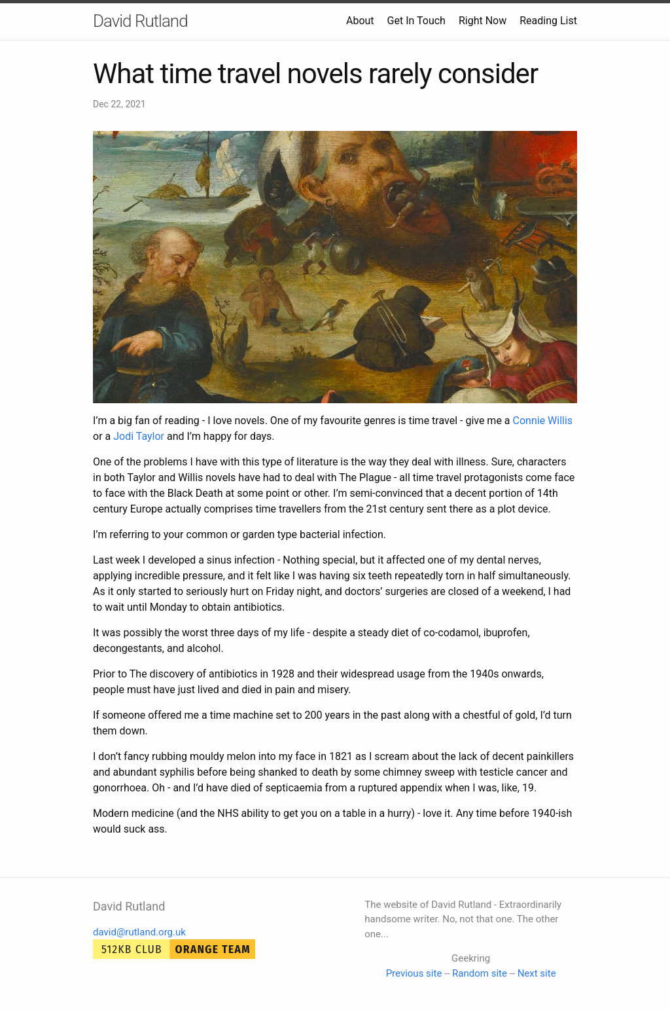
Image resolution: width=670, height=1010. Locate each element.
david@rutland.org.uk (139, 932)
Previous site (414, 973)
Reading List (548, 20)
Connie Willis (543, 420)
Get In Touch (416, 20)
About (360, 20)
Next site (537, 973)
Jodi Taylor (138, 436)
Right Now (482, 20)
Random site (479, 973)
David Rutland (140, 21)
